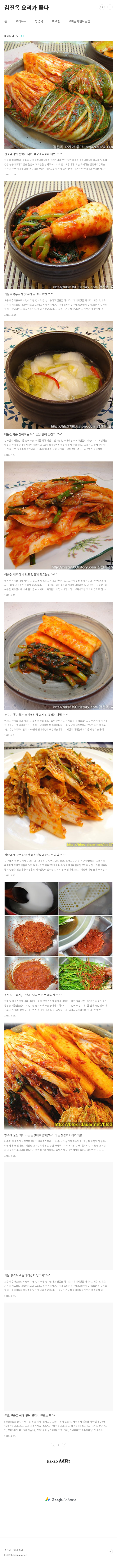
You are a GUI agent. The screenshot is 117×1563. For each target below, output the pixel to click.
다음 (64, 1445)
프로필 (56, 21)
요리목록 (21, 21)
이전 (53, 1445)
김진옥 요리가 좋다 (26, 7)
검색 (102, 7)
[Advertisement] (60, 1499)
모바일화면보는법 (79, 21)
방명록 (39, 21)
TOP (110, 1551)
